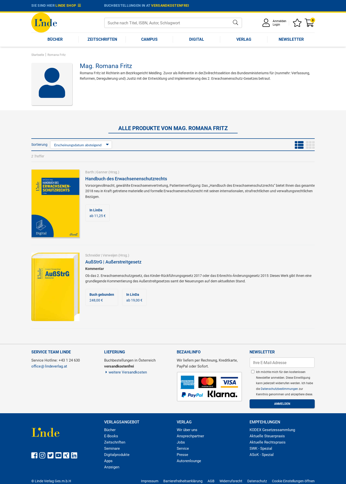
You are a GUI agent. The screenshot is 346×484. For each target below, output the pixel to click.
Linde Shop (68, 5)
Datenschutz (257, 481)
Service (183, 448)
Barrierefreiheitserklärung (183, 481)
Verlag (243, 39)
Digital (196, 39)
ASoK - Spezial (262, 454)
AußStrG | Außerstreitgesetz (113, 261)
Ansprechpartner (190, 436)
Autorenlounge (189, 461)
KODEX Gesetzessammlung (272, 430)
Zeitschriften (102, 39)
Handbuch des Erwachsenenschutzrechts (126, 178)
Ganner (102, 172)
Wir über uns (187, 430)
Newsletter (291, 39)
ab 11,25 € (97, 213)
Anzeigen (111, 467)
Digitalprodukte (117, 454)
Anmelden (279, 21)
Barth (89, 172)
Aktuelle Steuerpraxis (267, 436)
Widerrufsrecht (230, 481)
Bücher (55, 39)
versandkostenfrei (170, 5)
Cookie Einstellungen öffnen (293, 481)
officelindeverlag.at (49, 366)
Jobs (181, 442)
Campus (149, 39)
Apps (108, 461)
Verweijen (110, 255)
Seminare (112, 448)
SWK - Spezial (261, 448)
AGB (211, 481)
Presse (182, 454)
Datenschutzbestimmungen (280, 389)
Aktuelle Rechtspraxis (268, 442)
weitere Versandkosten (125, 372)
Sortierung (39, 145)
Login (276, 24)
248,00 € (101, 297)
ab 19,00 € (134, 297)
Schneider (92, 255)
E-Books (111, 436)
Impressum (149, 481)
